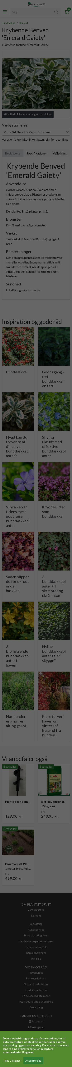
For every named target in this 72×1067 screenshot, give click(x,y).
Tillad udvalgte (12, 1060)
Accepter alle (33, 1060)
